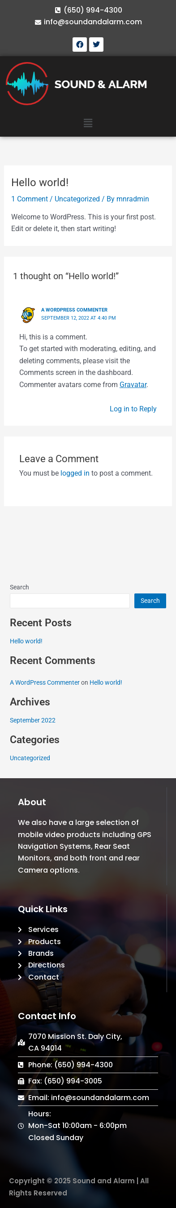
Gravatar (133, 384)
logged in (75, 473)
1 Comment (29, 199)
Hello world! (26, 641)
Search (19, 587)
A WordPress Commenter (74, 310)
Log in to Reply (133, 409)
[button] (87, 123)
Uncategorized (77, 199)
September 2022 (33, 720)
